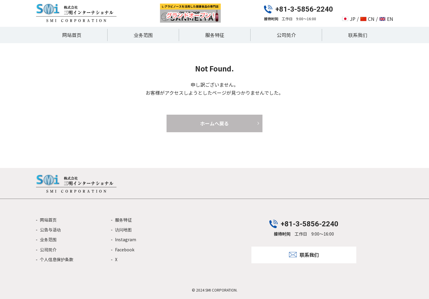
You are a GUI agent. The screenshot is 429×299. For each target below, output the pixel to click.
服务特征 (214, 34)
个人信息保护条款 (56, 259)
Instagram (125, 239)
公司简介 (286, 34)
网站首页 (71, 34)
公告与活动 (50, 230)
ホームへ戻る (214, 123)
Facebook (124, 250)
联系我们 (357, 34)
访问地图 (123, 230)
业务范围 (143, 34)
